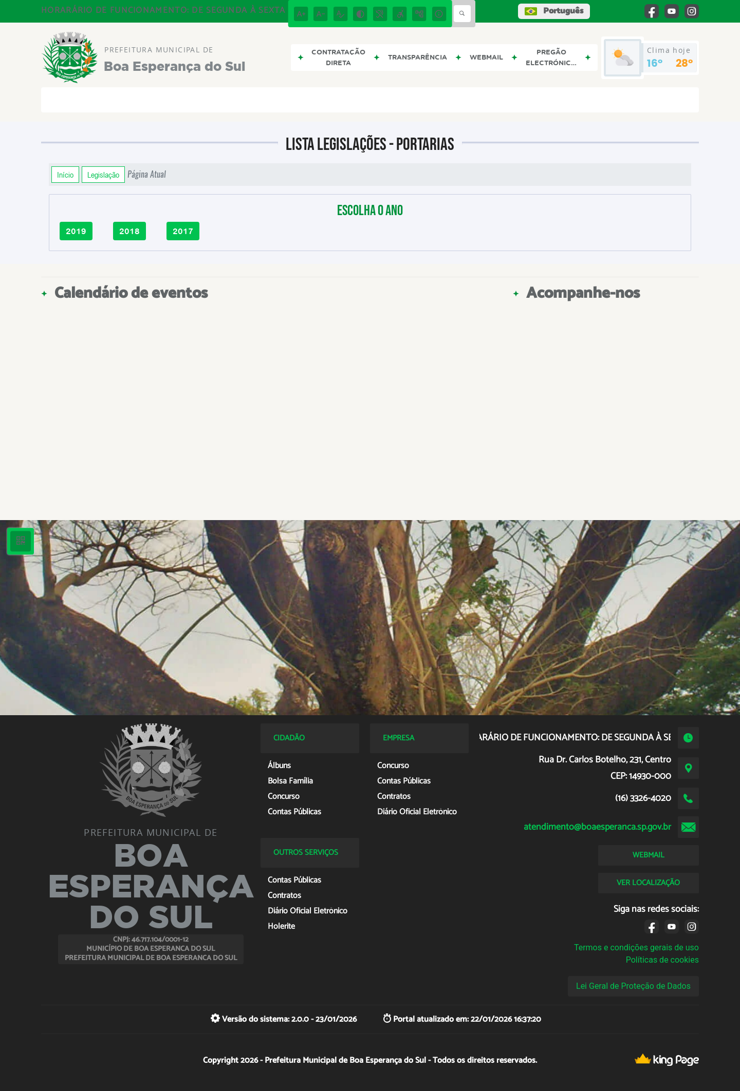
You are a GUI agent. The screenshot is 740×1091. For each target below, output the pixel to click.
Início (65, 174)
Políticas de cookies (662, 960)
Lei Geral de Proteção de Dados (633, 986)
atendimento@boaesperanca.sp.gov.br (597, 827)
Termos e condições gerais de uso (636, 947)
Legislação (103, 174)
